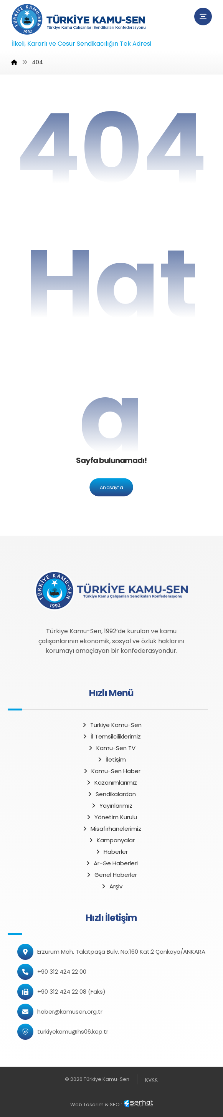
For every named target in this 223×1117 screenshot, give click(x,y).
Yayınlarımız (111, 806)
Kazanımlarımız (111, 782)
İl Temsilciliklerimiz (111, 736)
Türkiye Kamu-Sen (111, 725)
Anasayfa (111, 487)
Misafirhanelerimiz (111, 829)
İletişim (111, 759)
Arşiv (111, 886)
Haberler (111, 852)
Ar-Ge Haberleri (111, 863)
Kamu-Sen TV (111, 748)
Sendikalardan (111, 794)
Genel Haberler (111, 875)
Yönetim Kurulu (111, 817)
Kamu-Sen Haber (111, 771)
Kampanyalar (111, 840)
